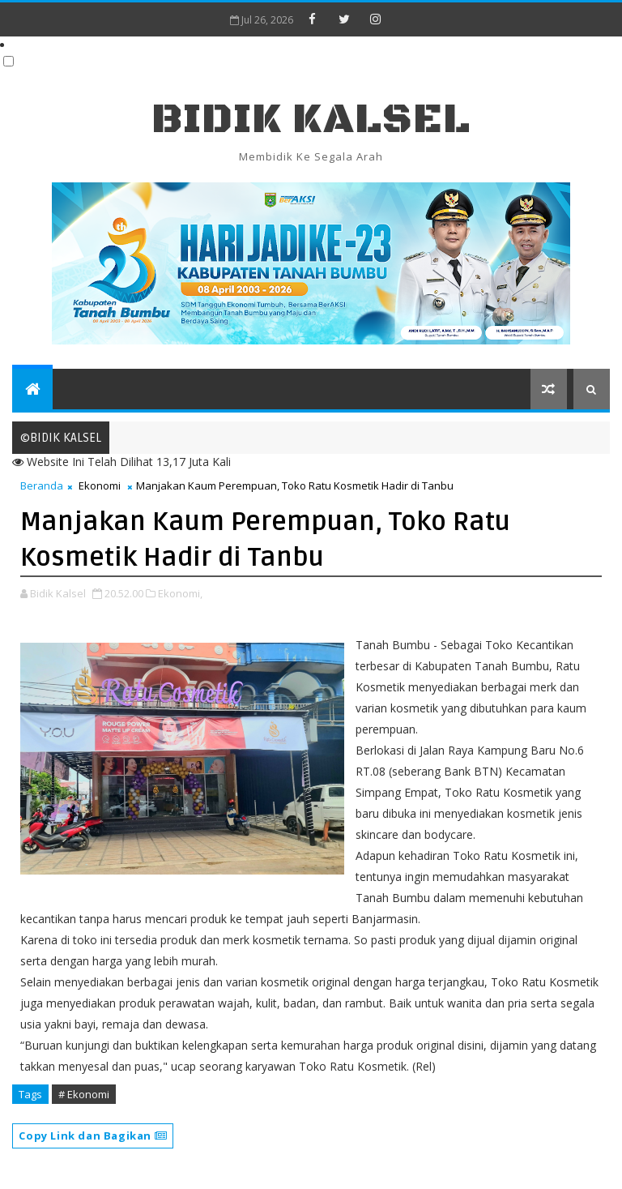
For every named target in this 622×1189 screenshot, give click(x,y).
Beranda (41, 485)
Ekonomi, (180, 593)
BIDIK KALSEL (311, 119)
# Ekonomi (83, 1094)
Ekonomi (100, 485)
